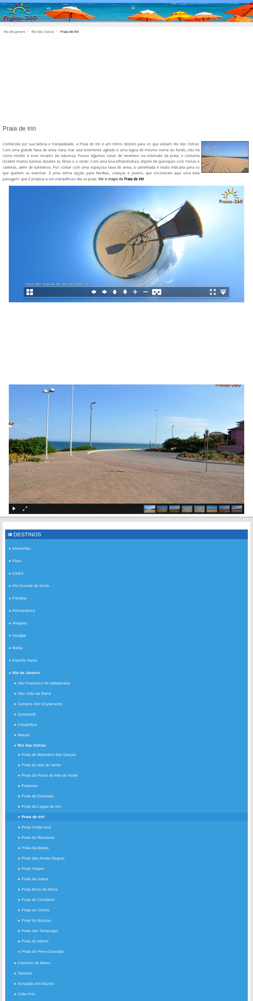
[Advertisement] (126, 81)
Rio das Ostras (43, 32)
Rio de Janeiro (14, 32)
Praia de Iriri (134, 178)
